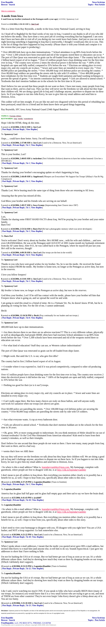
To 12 (28, 568)
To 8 (28, 318)
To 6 (28, 255)
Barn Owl (37, 229)
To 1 (28, 145)
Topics (90, 5)
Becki (36, 315)
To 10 (28, 500)
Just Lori (37, 127)
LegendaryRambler (42, 482)
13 (2, 566)
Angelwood (38, 176)
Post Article (100, 5)
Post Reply (6, 129)
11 (2, 498)
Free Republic (7, 2)
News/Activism (98, 2)
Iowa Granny (39, 205)
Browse (4, 5)
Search (12, 5)
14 (2, 603)
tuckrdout (37, 158)
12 (2, 535)
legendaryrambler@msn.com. (56, 467)
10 (2, 482)
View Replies (31, 129)
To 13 (28, 605)
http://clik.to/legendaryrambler (71, 470)
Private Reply (19, 129)
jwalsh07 (37, 498)
